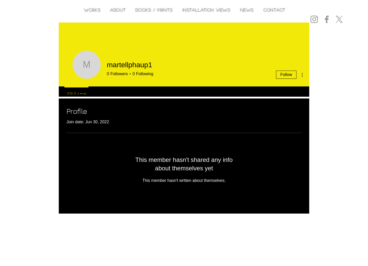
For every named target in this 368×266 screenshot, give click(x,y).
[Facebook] (327, 19)
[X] (339, 19)
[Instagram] (314, 19)
